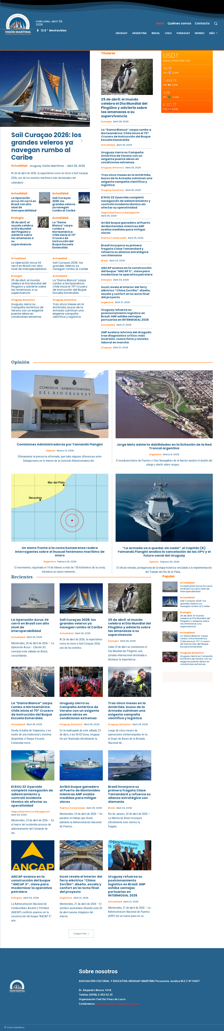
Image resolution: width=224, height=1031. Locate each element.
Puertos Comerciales (113, 238)
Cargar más (81, 933)
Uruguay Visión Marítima (47, 166)
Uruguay (106, 347)
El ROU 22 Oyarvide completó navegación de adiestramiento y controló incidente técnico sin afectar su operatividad (125, 202)
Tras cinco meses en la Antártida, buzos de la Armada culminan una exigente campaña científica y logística (68, 310)
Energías (106, 279)
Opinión (50, 450)
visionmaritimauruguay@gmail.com (117, 1003)
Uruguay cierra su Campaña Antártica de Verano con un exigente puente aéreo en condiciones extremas (27, 310)
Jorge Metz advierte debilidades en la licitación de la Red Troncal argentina (164, 446)
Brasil (104, 260)
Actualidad (19, 165)
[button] (215, 23)
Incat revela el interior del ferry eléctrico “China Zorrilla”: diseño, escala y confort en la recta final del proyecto (126, 292)
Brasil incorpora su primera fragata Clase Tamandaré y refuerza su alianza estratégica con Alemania (124, 250)
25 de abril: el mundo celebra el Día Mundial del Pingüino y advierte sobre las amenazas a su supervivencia (22, 233)
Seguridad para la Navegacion (120, 212)
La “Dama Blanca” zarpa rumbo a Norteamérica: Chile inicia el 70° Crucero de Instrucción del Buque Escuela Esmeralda (64, 235)
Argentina (107, 302)
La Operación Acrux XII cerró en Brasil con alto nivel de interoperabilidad (23, 204)
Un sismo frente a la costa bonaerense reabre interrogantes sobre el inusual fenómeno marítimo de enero (60, 551)
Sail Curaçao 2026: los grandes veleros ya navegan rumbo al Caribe (46, 146)
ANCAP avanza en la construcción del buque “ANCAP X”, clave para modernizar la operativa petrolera (126, 271)
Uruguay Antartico (23, 300)
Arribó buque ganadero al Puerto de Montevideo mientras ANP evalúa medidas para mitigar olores (125, 228)
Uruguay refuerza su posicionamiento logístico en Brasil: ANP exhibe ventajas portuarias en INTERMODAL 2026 (125, 315)
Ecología (17, 218)
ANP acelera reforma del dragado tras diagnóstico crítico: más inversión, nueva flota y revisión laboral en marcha (126, 337)
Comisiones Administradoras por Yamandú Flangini (60, 444)
